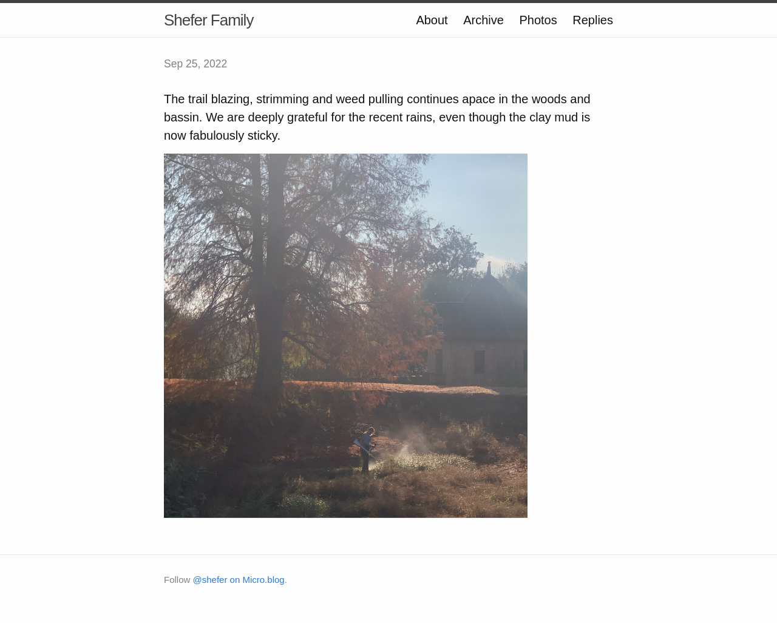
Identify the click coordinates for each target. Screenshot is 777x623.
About (431, 20)
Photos (538, 20)
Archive (483, 20)
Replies (592, 20)
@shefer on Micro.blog (239, 579)
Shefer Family (208, 20)
